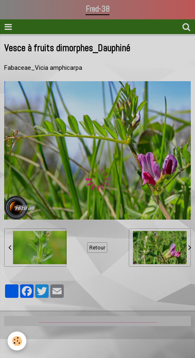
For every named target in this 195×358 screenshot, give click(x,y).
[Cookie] (17, 340)
